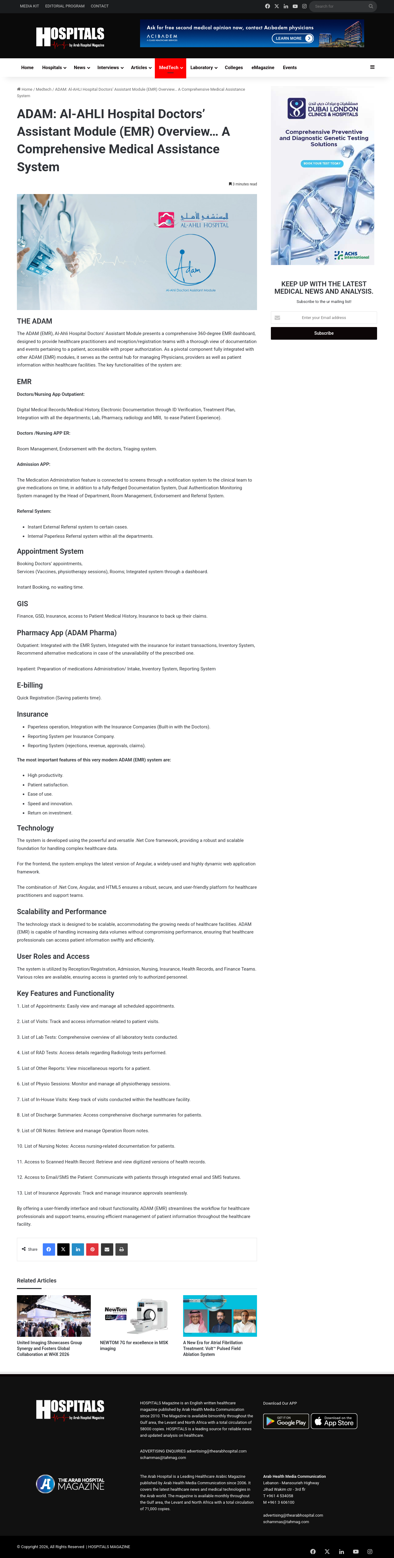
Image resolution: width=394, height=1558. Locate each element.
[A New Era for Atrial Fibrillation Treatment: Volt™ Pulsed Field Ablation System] (220, 1316)
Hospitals (52, 67)
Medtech (44, 89)
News (79, 67)
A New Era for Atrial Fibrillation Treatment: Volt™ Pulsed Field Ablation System (213, 1348)
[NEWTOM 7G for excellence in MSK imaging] (137, 1316)
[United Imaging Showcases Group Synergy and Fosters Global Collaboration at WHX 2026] (54, 1316)
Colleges (234, 67)
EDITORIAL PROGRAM (65, 6)
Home (27, 67)
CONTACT (100, 6)
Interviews (108, 67)
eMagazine (262, 67)
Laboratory (202, 67)
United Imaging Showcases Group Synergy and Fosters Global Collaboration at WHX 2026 (49, 1348)
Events (290, 67)
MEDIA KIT (29, 6)
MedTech (169, 67)
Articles (139, 67)
